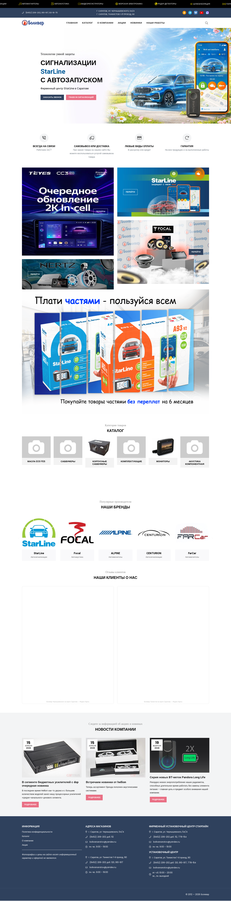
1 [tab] (112, 118)
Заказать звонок (54, 97)
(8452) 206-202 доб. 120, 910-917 (106, 862)
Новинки (136, 22)
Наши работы (155, 22)
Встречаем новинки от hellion (107, 782)
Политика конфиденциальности (37, 831)
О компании (105, 22)
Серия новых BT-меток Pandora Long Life (179, 777)
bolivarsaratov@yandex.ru (103, 841)
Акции (122, 22)
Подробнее (30, 804)
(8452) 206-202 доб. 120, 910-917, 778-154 (174, 862)
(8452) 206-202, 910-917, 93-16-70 (41, 12)
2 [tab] (115, 118)
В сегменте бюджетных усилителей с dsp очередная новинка (49, 784)
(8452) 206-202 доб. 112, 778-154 (170, 836)
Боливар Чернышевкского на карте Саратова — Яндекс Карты (67, 702)
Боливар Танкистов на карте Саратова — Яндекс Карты (163, 702)
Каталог (87, 22)
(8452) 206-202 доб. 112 (102, 836)
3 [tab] (119, 118)
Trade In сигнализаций (88, 97)
